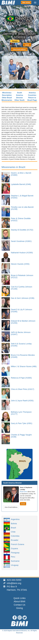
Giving (19, 608)
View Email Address (19, 49)
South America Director (19, 95)
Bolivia (14, 523)
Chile (13, 531)
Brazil (22, 33)
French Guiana (17, 544)
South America (25, 35)
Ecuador (14, 540)
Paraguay (15, 552)
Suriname (15, 561)
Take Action (26, 2)
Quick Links (20, 598)
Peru (13, 556)
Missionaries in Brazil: (14, 167)
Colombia (15, 536)
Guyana (14, 548)
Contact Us (19, 604)
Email (27, 45)
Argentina (15, 519)
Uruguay (15, 565)
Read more (23, 491)
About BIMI (19, 601)
